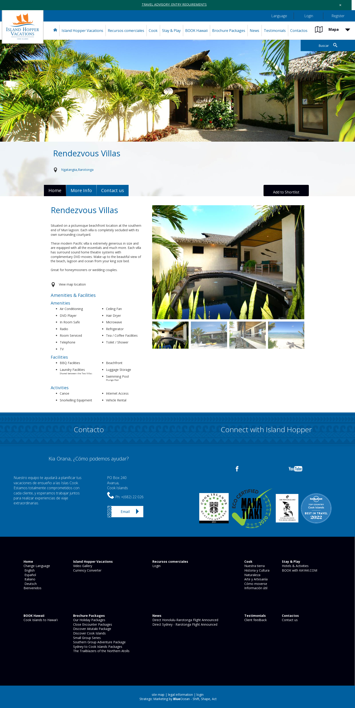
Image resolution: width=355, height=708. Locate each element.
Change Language (36, 566)
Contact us (289, 620)
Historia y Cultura (256, 570)
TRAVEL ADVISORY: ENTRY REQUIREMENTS (174, 4)
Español (29, 575)
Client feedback (255, 620)
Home (54, 190)
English (29, 570)
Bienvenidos (32, 588)
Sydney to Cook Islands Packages (97, 646)
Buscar (324, 45)
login (200, 694)
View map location (72, 284)
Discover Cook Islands (89, 633)
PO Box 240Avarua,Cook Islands (117, 482)
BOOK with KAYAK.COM (299, 570)
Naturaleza (251, 575)
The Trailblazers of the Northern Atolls (101, 651)
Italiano (29, 579)
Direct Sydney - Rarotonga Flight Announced (184, 624)
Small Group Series (86, 638)
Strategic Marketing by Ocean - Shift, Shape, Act (178, 699)
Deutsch (30, 584)
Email (125, 511)
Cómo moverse (255, 584)
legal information (180, 694)
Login (156, 566)
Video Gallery (82, 566)
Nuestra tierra (254, 566)
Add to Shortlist (286, 192)
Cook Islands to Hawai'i (40, 620)
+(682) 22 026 (132, 496)
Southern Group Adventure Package (99, 642)
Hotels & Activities (295, 566)
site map (158, 694)
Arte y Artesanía (255, 579)
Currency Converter (86, 570)
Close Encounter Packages (92, 624)
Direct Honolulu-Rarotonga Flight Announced (184, 620)
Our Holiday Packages (88, 620)
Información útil (255, 588)
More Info (81, 190)
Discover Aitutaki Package (91, 629)
